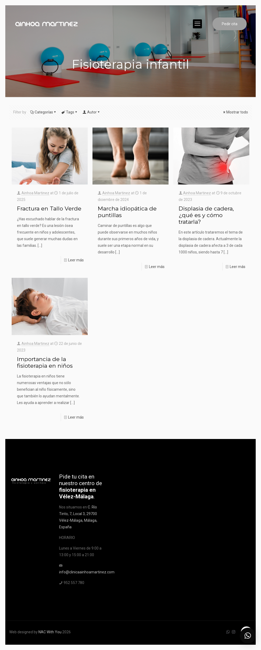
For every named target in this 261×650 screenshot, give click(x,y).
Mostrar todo (235, 112)
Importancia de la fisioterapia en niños (45, 362)
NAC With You (49, 632)
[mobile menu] (197, 23)
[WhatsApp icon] (228, 632)
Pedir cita (229, 24)
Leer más (76, 260)
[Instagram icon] (234, 632)
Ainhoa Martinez (35, 193)
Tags (69, 112)
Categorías (43, 112)
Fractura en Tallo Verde (49, 208)
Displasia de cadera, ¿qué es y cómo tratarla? (206, 215)
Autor (91, 112)
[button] (248, 636)
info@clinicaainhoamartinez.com (86, 572)
